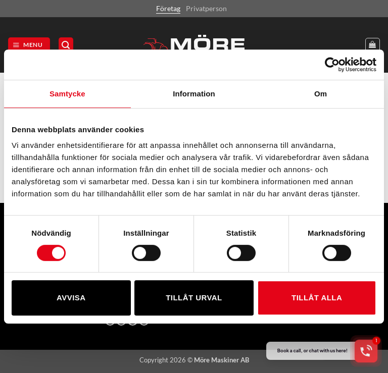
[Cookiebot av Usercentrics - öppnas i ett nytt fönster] (332, 64)
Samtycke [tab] (67, 93)
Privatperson (206, 8)
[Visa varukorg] (372, 45)
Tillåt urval (194, 297)
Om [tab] (320, 93)
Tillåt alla (317, 297)
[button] (29, 44)
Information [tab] (194, 93)
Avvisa (71, 297)
